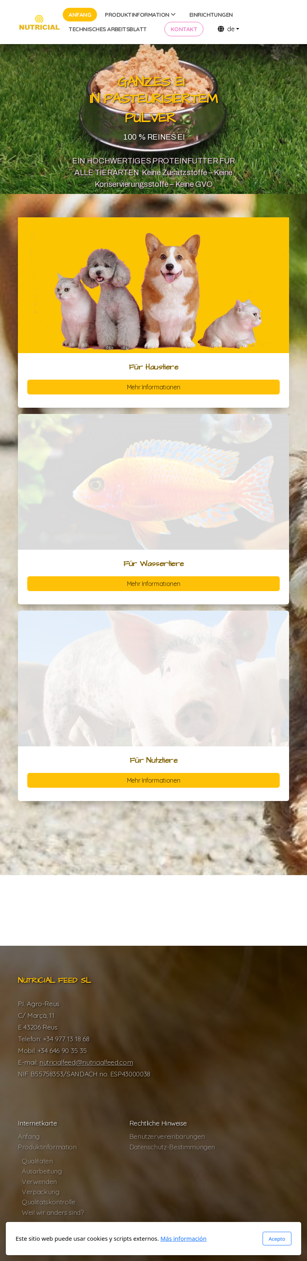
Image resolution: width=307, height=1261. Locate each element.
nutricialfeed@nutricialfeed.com (86, 1062)
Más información (184, 1238)
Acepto (277, 1238)
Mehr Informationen (153, 387)
